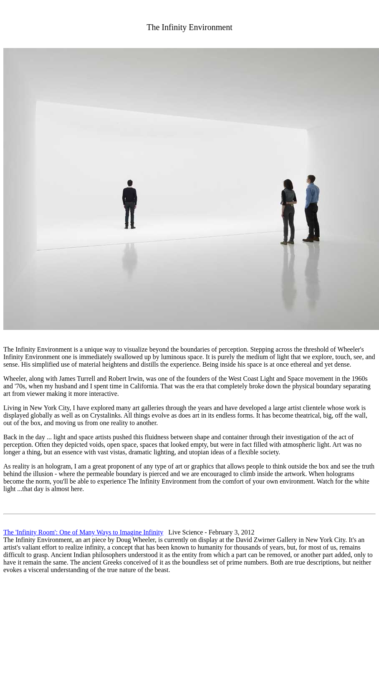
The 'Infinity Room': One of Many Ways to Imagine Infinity (83, 532)
